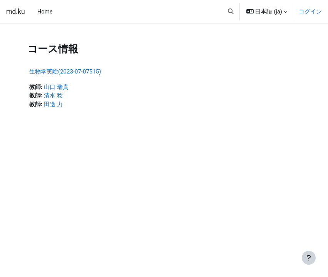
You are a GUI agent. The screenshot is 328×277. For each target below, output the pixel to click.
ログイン (310, 11)
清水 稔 (53, 95)
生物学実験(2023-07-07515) (65, 71)
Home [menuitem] (45, 11)
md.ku (15, 11)
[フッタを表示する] (309, 258)
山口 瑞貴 (56, 86)
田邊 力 (53, 104)
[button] (231, 11)
